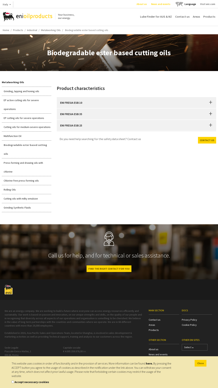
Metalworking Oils (51, 30)
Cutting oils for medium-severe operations (27, 127)
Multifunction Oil (12, 136)
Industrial (32, 30)
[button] (210, 102)
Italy (7, 5)
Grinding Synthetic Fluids (17, 207)
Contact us (182, 16)
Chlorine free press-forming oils (21, 180)
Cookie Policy (189, 325)
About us (142, 4)
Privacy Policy (189, 319)
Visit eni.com (207, 4)
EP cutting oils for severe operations (24, 118)
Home (6, 30)
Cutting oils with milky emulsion (21, 198)
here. (149, 363)
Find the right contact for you (109, 268)
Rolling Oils (10, 189)
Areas (196, 16)
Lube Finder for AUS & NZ (156, 16)
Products (209, 16)
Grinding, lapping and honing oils (21, 91)
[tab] (136, 102)
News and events (160, 4)
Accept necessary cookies (32, 382)
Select (189, 348)
